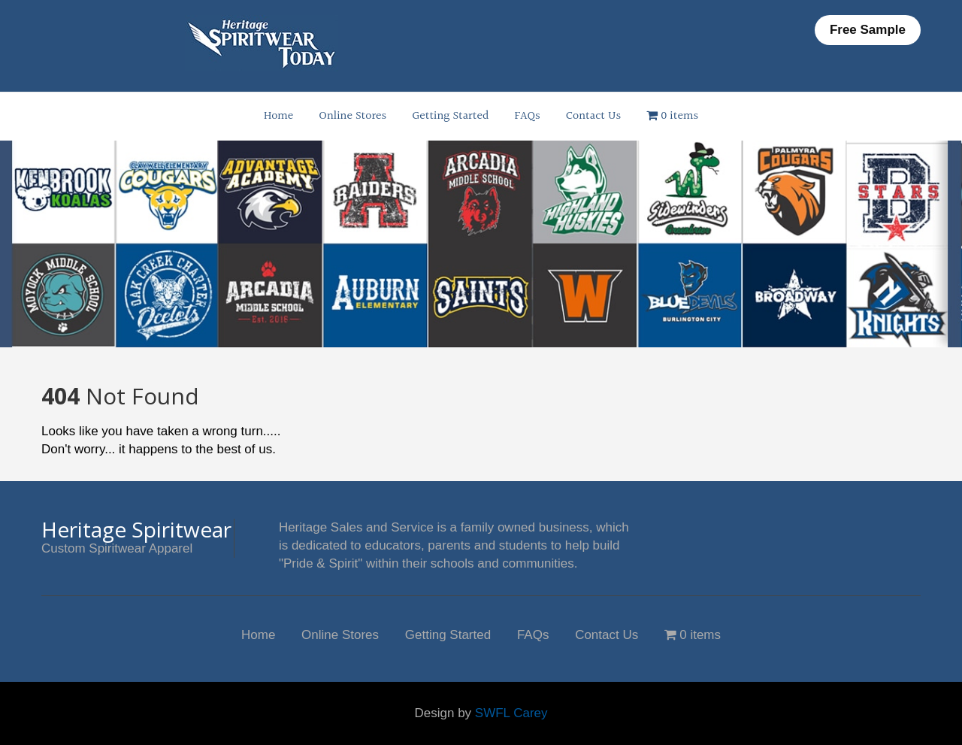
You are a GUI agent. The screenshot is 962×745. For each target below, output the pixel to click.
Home (278, 116)
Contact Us (593, 116)
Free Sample (868, 30)
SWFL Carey (511, 713)
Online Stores (352, 116)
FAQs (527, 116)
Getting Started (450, 116)
